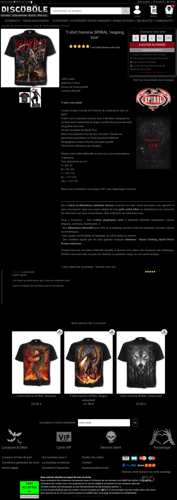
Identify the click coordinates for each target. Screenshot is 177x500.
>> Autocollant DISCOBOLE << (152, 72)
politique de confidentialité (124, 493)
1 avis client (95, 47)
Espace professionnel (95, 467)
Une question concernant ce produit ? (150, 58)
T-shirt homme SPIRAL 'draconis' (36, 396)
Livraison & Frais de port (17, 457)
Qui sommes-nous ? (54, 457)
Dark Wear (6, 26)
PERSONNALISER (29, 496)
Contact (87, 462)
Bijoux (92, 20)
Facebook (158, 2)
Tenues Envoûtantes (35, 20)
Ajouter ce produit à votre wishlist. (148, 54)
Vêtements (12, 20)
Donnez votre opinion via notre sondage (146, 471)
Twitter (171, 2)
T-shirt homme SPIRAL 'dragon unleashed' (88, 398)
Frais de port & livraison (143, 62)
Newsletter (144, 2)
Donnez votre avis (105, 267)
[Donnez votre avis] (111, 47)
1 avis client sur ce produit (77, 267)
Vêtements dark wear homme (26, 26)
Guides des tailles (93, 457)
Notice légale (10, 467)
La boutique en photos (56, 462)
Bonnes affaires (123, 20)
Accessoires (78, 20)
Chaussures (60, 20)
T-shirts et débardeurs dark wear (56, 26)
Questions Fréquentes (55, 467)
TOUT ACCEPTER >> (29, 487)
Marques (104, 20)
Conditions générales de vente (20, 462)
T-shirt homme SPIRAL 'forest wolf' (140, 396)
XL (160, 38)
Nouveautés (144, 20)
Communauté (163, 20)
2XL (168, 38)
